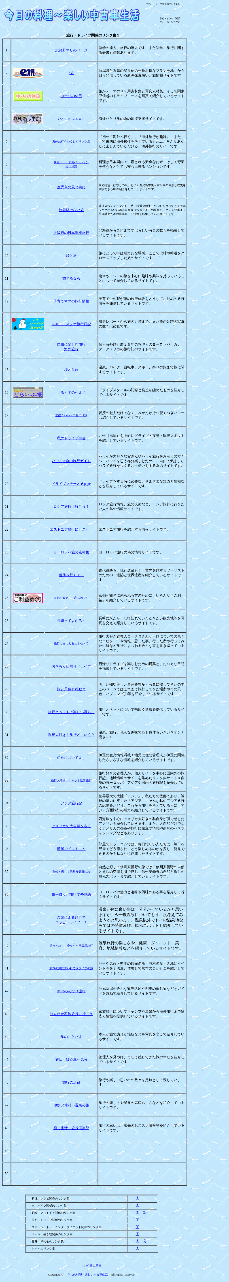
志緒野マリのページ (71, 50)
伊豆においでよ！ (71, 757)
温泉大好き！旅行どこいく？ (71, 735)
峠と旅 (71, 255)
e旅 (71, 73)
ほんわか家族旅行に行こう (71, 1014)
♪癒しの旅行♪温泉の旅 (71, 1105)
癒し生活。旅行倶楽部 (71, 1128)
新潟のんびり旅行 (71, 991)
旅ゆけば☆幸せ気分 (71, 1059)
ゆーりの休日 (71, 96)
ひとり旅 (71, 370)
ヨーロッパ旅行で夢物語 (71, 894)
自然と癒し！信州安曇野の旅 (71, 871)
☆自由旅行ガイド (71, 461)
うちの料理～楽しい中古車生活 (87, 1274)
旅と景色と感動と (71, 689)
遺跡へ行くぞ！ (71, 575)
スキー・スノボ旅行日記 (71, 324)
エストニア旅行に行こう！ (71, 529)
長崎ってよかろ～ (71, 621)
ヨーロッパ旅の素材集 (71, 552)
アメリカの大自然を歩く (71, 826)
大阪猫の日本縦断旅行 (71, 233)
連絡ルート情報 (129, 214)
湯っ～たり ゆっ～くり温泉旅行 (71, 945)
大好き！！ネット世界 (71, 780)
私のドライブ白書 (71, 438)
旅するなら (71, 278)
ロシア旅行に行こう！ (71, 506)
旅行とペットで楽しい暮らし (71, 712)
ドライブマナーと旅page (71, 484)
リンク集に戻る (91, 1265)
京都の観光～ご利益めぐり (71, 598)
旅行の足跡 (71, 1082)
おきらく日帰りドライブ (71, 666)
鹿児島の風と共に (71, 187)
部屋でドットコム (71, 849)
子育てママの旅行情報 (71, 301)
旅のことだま (71, 1037)
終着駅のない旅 (71, 210)
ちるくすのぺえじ (71, 392)
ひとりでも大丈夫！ (71, 118)
